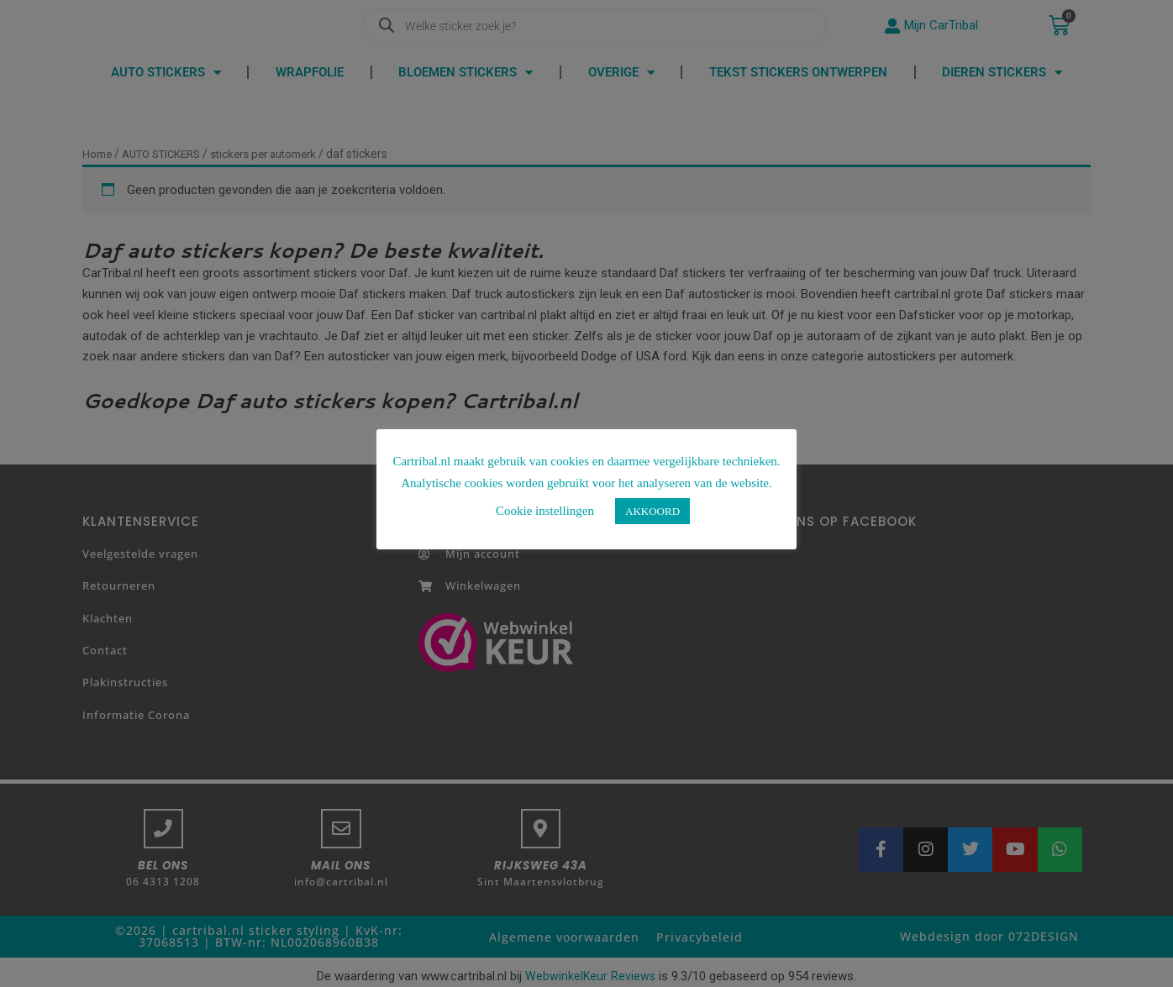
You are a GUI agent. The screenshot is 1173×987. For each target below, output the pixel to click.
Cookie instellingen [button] (545, 510)
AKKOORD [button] (652, 511)
